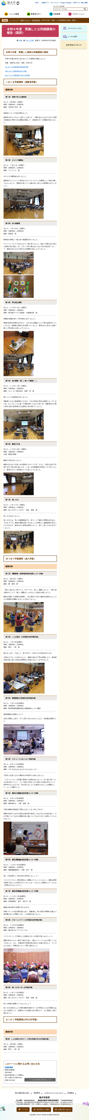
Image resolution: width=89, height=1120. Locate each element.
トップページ (14, 20)
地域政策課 (36, 20)
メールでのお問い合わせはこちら (40, 1080)
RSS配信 (70, 1093)
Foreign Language (65, 2)
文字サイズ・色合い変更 (80, 2)
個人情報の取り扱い (22, 1093)
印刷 (20, 40)
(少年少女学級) (30, 1019)
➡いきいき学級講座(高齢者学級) (16, 67)
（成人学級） (29, 558)
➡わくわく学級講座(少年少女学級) (17, 75)
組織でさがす (25, 20)
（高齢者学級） (30, 82)
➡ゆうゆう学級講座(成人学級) (16, 71)
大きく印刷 (30, 40)
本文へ (37, 2)
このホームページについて (53, 1093)
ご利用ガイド (45, 2)
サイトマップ (54, 2)
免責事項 (37, 1093)
